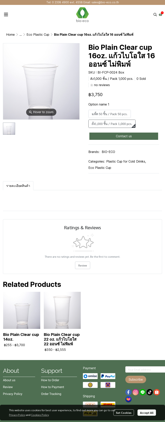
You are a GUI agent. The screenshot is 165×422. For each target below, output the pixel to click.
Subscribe (136, 379)
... (20, 34)
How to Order (50, 380)
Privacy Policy (17, 415)
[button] (155, 14)
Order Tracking (51, 394)
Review (82, 265)
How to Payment (52, 387)
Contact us (124, 136)
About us (9, 380)
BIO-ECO (108, 152)
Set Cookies (123, 412)
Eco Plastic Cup (38, 34)
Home (10, 34)
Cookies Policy (40, 415)
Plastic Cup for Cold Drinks (126, 161)
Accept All (146, 412)
